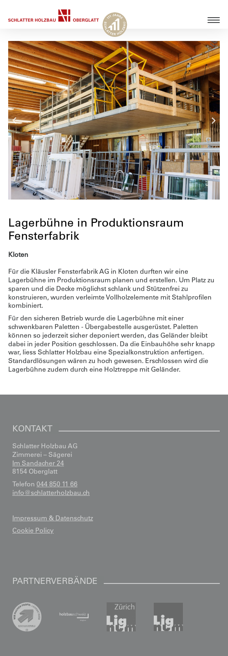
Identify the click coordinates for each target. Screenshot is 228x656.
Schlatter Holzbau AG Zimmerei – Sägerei (45, 450)
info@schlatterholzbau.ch (51, 492)
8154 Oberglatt (34, 471)
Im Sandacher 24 (38, 463)
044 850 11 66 (57, 484)
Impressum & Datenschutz (52, 518)
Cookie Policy (33, 530)
